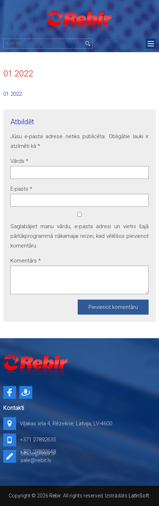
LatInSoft (139, 496)
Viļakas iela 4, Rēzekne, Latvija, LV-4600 (66, 423)
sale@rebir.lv (35, 460)
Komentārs (25, 260)
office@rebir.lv (37, 453)
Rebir (55, 496)
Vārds (19, 161)
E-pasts (21, 189)
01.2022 (12, 94)
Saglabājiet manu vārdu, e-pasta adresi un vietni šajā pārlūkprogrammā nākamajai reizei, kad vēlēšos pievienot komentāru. (79, 236)
